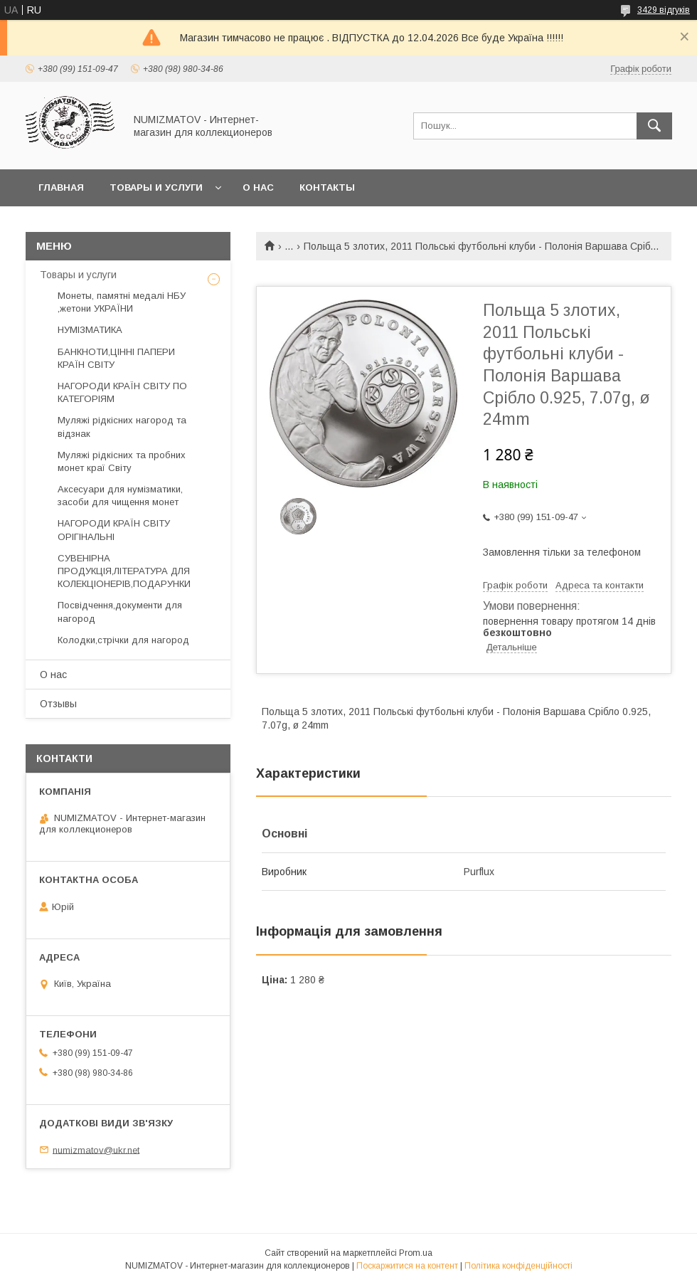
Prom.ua (415, 1253)
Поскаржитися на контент (407, 1266)
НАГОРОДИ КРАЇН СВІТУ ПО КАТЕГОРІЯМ (122, 392)
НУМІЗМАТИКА (90, 329)
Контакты (327, 187)
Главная (61, 187)
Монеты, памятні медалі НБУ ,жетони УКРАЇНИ (122, 302)
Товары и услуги (156, 187)
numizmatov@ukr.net (96, 1149)
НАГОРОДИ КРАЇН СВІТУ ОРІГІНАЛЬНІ (114, 529)
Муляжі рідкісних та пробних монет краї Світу (122, 461)
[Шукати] (654, 125)
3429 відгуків (663, 10)
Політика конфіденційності (518, 1266)
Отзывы (58, 703)
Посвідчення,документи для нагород (120, 611)
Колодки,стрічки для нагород (123, 640)
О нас (258, 187)
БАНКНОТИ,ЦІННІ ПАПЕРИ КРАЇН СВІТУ (116, 358)
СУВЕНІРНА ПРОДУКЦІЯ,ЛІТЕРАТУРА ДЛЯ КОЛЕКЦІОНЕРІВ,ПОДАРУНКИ (124, 571)
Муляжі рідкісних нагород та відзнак (122, 426)
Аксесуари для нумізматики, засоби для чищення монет (120, 495)
